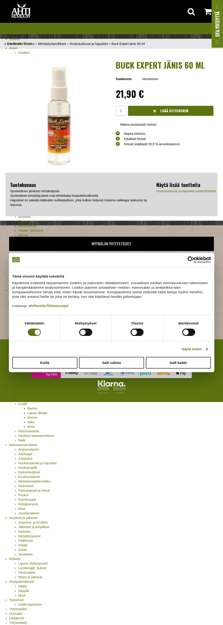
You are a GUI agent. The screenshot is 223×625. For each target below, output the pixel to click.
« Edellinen (13, 44)
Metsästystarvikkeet (23, 445)
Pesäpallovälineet (21, 582)
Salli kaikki (178, 363)
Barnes (32, 408)
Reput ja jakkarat (30, 577)
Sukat (22, 550)
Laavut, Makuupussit (32, 563)
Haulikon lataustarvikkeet (36, 436)
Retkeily (15, 559)
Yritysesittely (18, 623)
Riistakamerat (28, 504)
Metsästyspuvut (29, 536)
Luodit (22, 404)
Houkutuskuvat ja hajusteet (37, 463)
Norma (32, 417)
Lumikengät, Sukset (32, 568)
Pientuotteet (26, 572)
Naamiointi (25, 486)
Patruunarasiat (28, 431)
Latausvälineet (28, 399)
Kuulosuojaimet (29, 477)
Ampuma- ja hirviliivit (32, 522)
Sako (31, 422)
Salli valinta (111, 363)
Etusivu (14, 39)
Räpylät (23, 591)
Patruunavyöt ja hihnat (34, 490)
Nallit (21, 440)
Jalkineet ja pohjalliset (33, 527)
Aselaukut (25, 458)
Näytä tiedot (192, 349)
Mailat (22, 586)
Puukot (23, 495)
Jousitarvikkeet (28, 513)
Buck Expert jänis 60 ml (128, 44)
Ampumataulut (28, 449)
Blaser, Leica (27, 221)
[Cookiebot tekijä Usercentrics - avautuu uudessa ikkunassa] (191, 259)
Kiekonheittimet (29, 472)
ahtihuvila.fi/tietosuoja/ (48, 306)
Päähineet (25, 540)
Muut (30, 426)
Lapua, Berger (37, 413)
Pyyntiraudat (27, 499)
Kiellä (44, 363)
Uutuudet (15, 613)
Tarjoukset (16, 600)
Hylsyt (22, 395)
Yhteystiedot (18, 609)
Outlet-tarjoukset (30, 604)
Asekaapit (25, 454)
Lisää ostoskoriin (170, 110)
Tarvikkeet (25, 554)
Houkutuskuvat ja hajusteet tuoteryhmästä (186, 191)
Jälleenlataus (18, 385)
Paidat (22, 545)
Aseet (13, 48)
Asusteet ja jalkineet (23, 518)
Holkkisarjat (26, 390)
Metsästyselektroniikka (34, 481)
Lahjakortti (16, 618)
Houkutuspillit (27, 467)
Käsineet (24, 531)
